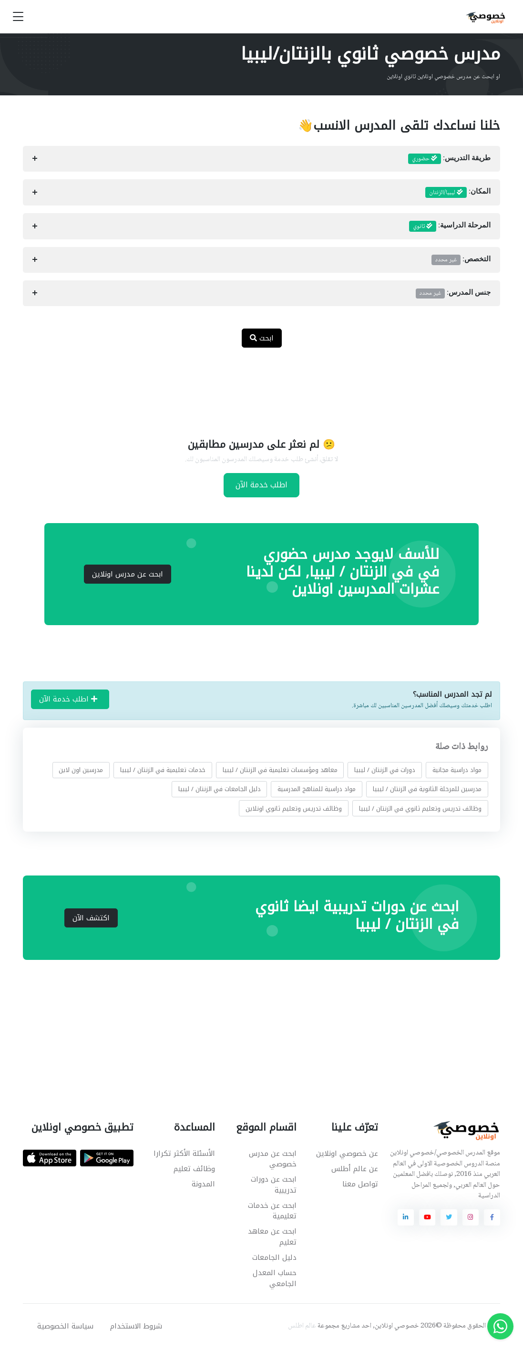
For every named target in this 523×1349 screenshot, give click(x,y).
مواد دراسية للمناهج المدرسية (316, 789)
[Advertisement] (254, 387)
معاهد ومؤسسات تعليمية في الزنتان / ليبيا (280, 770)
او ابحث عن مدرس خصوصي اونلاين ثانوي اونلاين (443, 77)
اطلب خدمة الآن (261, 484)
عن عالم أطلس (354, 1168)
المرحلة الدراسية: (450, 226)
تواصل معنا (360, 1184)
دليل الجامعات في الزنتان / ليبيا (219, 789)
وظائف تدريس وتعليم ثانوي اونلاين (294, 808)
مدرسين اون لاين (81, 770)
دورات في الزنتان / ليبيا (384, 770)
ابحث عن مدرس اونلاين (127, 574)
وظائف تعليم (194, 1168)
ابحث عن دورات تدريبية (274, 1185)
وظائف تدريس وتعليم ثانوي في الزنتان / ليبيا (420, 808)
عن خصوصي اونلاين (347, 1153)
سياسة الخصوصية (65, 1326)
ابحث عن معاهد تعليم (272, 1237)
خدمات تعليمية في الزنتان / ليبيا (162, 770)
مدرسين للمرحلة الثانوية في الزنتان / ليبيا (427, 789)
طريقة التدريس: (449, 159)
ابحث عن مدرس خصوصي (273, 1159)
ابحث (262, 338)
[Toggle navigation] (18, 17)
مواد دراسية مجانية (457, 770)
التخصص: (461, 260)
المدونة (203, 1184)
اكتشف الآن (91, 918)
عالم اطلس (302, 1326)
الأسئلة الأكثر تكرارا (184, 1153)
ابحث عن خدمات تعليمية (272, 1211)
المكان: (458, 192)
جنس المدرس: (453, 293)
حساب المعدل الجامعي (275, 1278)
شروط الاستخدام (136, 1326)
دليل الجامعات (274, 1257)
